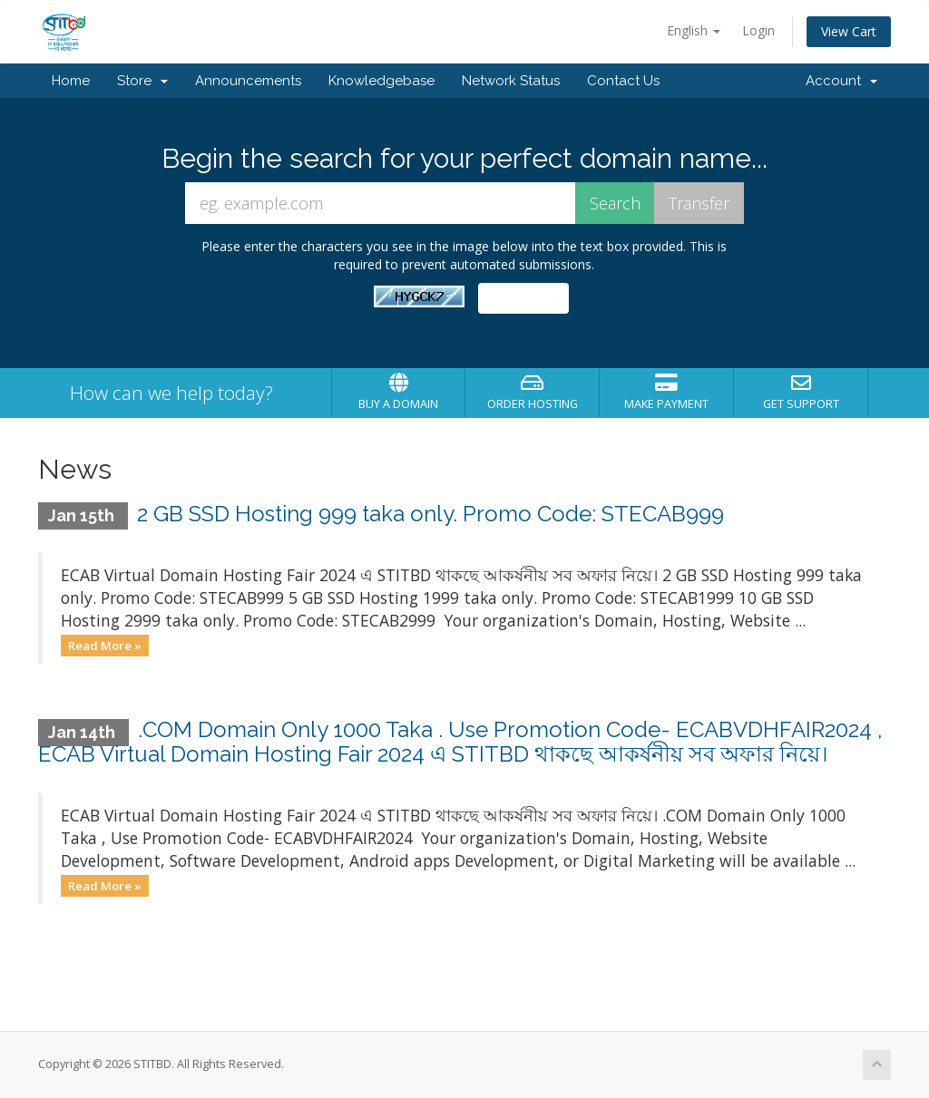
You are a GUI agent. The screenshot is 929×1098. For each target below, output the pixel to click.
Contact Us (623, 81)
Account (841, 81)
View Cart (848, 31)
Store (142, 81)
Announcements (248, 81)
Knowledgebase (381, 81)
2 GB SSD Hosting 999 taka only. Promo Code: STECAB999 (430, 513)
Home (71, 81)
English (693, 30)
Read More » (105, 644)
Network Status (511, 81)
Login (758, 30)
